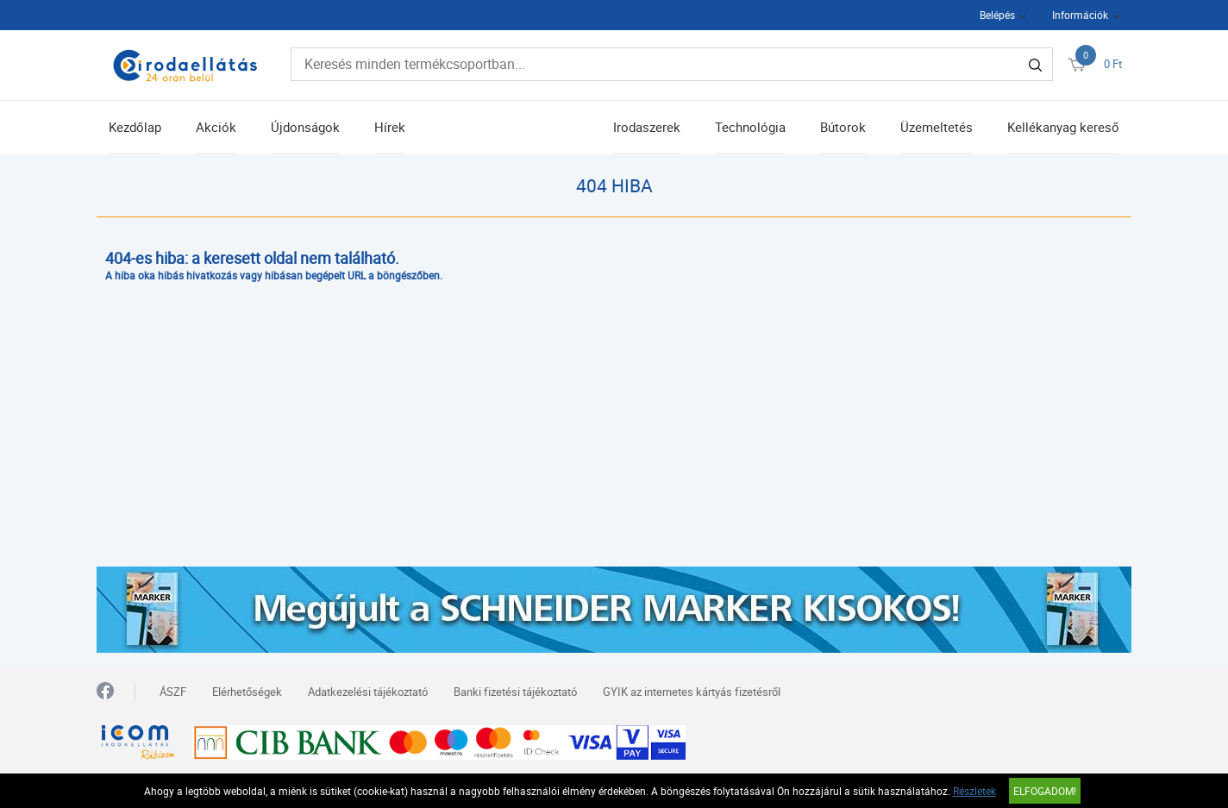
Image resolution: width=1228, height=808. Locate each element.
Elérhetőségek (247, 691)
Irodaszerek (646, 126)
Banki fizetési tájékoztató (515, 691)
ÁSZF (173, 691)
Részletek (974, 791)
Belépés (997, 15)
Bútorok (843, 126)
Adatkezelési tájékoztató (368, 691)
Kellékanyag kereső (1063, 126)
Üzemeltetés (936, 126)
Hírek (389, 126)
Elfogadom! (1044, 791)
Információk (1080, 15)
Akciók (216, 126)
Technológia (750, 126)
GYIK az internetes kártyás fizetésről (691, 691)
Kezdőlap (135, 126)
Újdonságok (305, 126)
